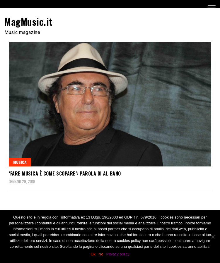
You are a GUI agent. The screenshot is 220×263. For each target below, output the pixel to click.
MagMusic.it (28, 21)
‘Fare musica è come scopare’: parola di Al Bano (65, 173)
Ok (93, 254)
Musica (20, 162)
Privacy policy (117, 254)
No (100, 254)
